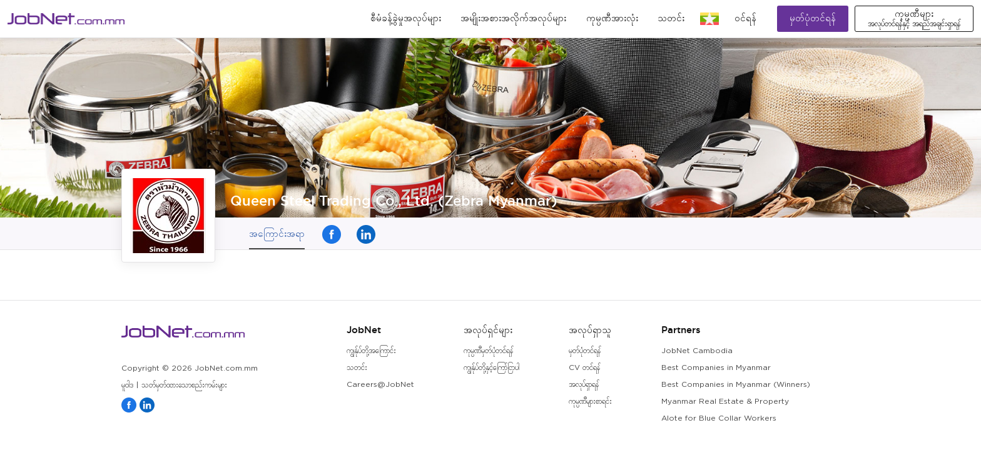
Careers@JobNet (380, 384)
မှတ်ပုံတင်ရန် (813, 18)
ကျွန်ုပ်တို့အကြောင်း (371, 351)
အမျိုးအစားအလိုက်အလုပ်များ (513, 18)
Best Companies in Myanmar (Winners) (735, 384)
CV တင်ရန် (584, 367)
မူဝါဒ (127, 385)
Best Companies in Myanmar (716, 367)
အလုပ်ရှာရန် (584, 384)
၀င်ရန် (745, 18)
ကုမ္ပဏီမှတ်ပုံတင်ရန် (488, 351)
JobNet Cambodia (697, 351)
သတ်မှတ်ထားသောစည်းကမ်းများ (184, 385)
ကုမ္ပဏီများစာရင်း (590, 401)
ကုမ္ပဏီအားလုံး (612, 18)
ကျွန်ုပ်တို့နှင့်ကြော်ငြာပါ (491, 367)
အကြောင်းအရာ (277, 233)
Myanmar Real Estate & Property (725, 401)
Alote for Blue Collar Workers (718, 418)
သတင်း (671, 18)
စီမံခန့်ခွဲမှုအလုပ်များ (405, 18)
